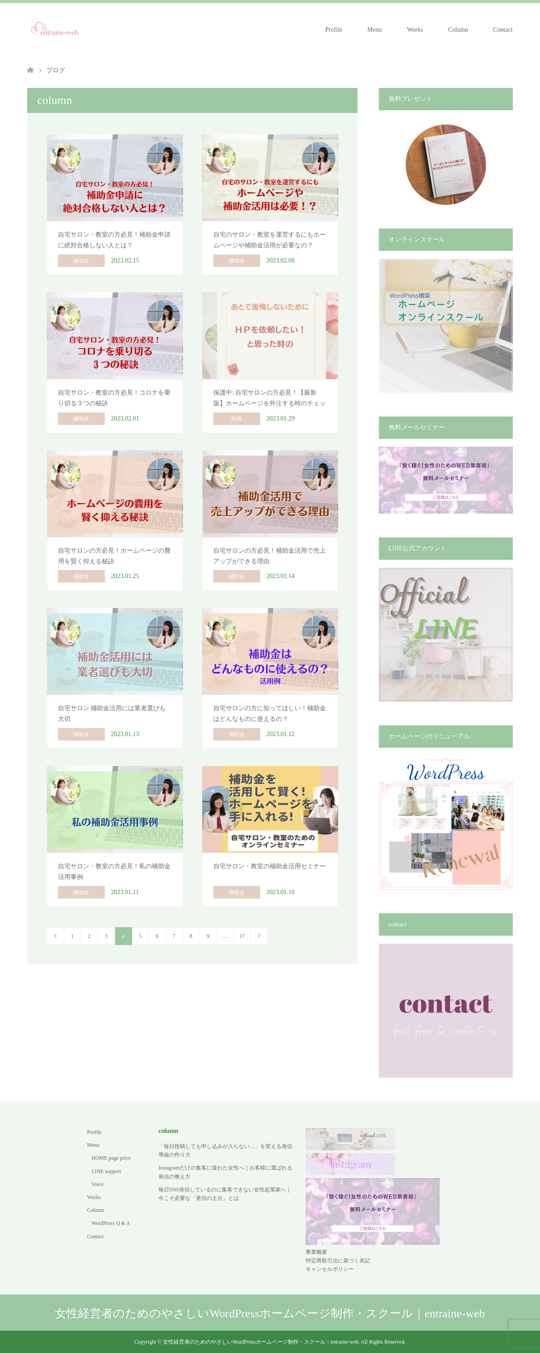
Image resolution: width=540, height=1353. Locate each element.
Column (458, 29)
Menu (374, 29)
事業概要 (316, 1252)
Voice (97, 1184)
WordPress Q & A (110, 1223)
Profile (333, 29)
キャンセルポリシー (330, 1269)
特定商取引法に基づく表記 (338, 1260)
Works (415, 29)
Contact (503, 29)
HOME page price (111, 1158)
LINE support (106, 1171)
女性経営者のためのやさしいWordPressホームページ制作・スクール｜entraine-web (270, 1313)
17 (242, 936)
